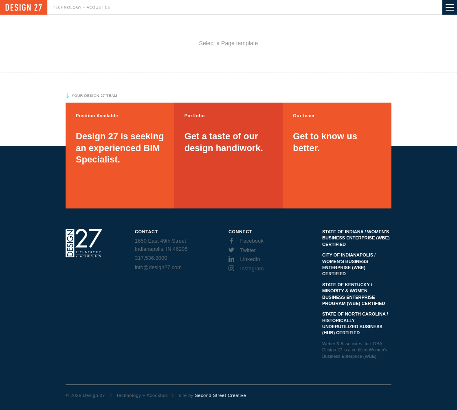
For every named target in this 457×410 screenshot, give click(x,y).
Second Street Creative (220, 395)
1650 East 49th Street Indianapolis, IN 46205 (161, 245)
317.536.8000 (151, 258)
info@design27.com (158, 267)
